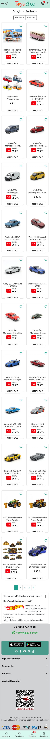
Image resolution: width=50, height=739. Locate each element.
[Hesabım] (47, 4)
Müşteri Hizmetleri (11, 681)
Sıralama (31, 17)
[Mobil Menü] (2, 4)
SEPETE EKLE (12, 63)
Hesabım (6, 673)
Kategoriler (7, 666)
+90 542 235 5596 (25, 632)
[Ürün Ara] (6, 4)
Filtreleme (19, 17)
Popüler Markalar (10, 658)
